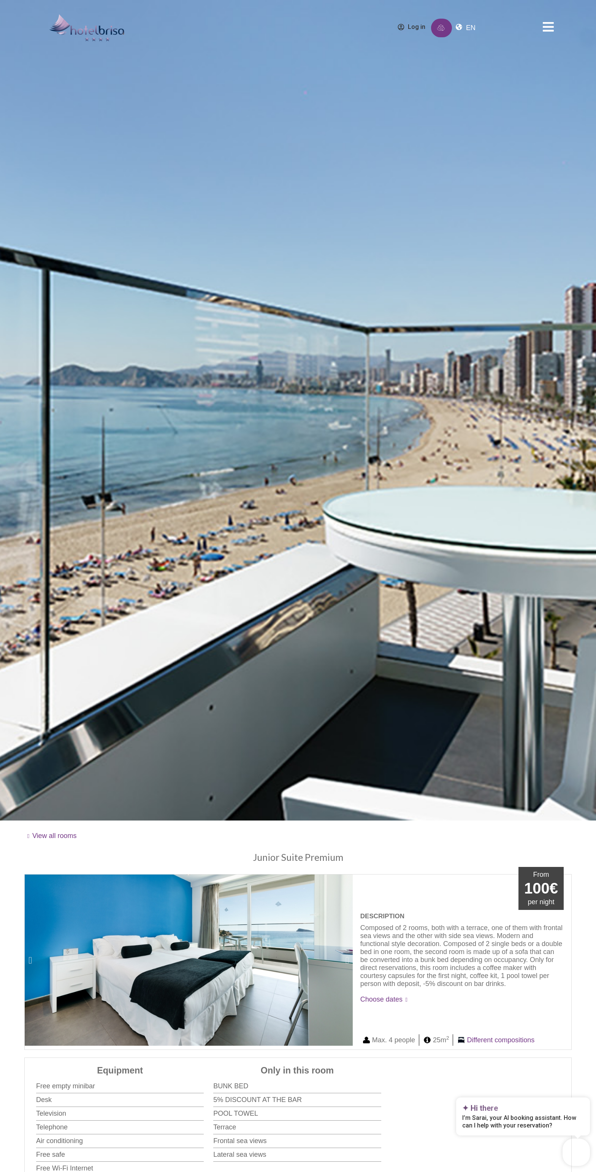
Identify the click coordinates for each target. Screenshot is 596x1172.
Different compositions (501, 1040)
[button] (30, 960)
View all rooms (54, 836)
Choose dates (381, 999)
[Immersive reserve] (441, 28)
